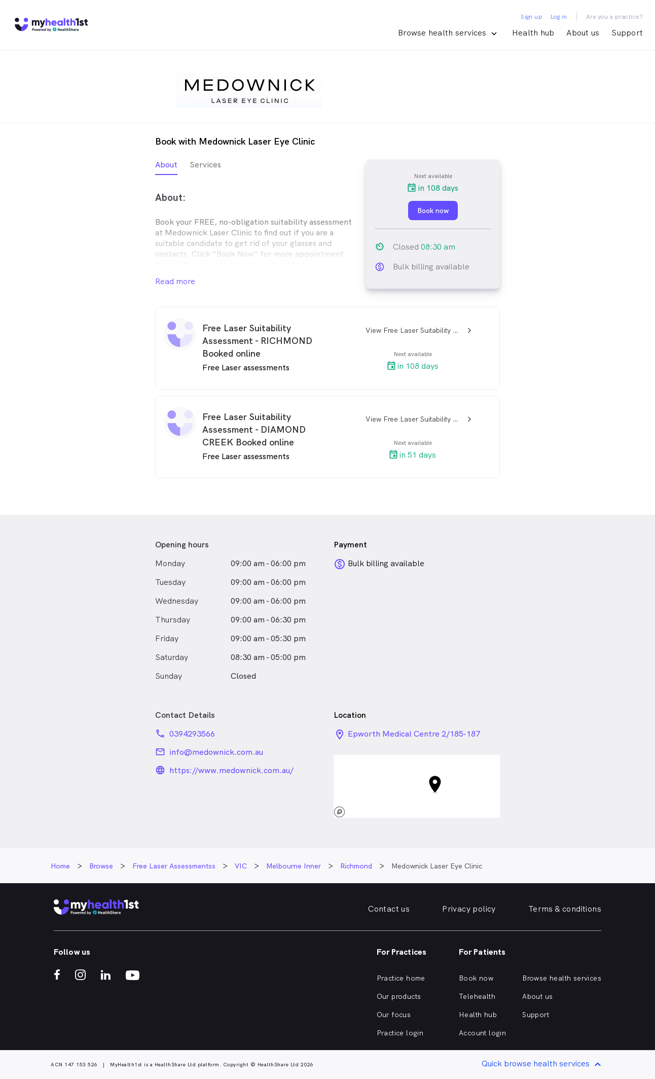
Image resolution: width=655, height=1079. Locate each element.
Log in (559, 17)
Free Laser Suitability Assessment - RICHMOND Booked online (257, 340)
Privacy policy (469, 908)
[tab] (166, 167)
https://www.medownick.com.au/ (231, 770)
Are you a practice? (614, 17)
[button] (416, 786)
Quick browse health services (543, 1064)
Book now (476, 978)
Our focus (394, 1014)
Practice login (400, 1032)
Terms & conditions (564, 908)
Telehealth (477, 996)
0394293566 (192, 733)
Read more (175, 281)
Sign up (531, 17)
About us (582, 32)
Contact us (389, 908)
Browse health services (561, 978)
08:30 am (438, 246)
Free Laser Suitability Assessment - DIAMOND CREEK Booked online (254, 429)
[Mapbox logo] (356, 812)
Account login (482, 1032)
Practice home (401, 978)
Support (627, 32)
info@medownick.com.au (216, 752)
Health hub (533, 32)
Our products (399, 996)
